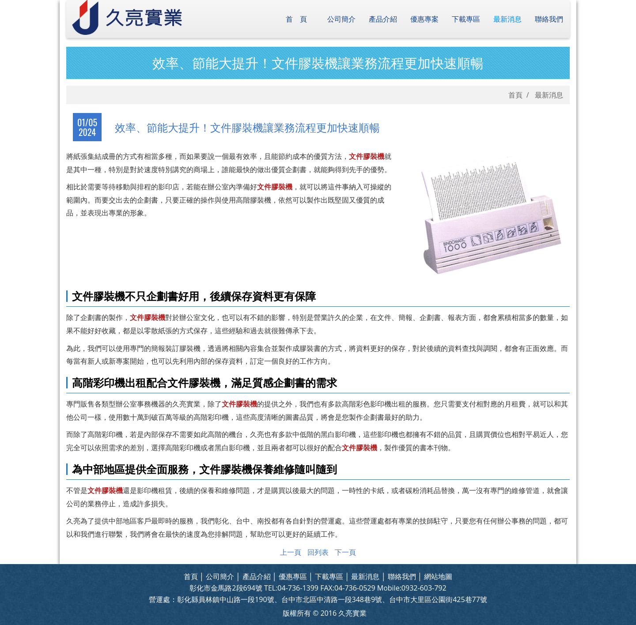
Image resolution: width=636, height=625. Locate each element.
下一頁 (345, 552)
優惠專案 (424, 19)
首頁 (300, 19)
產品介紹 (383, 19)
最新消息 (507, 19)
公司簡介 (341, 19)
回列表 (318, 552)
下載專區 (466, 19)
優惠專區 (293, 576)
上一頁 (290, 552)
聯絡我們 (549, 19)
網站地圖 (438, 576)
